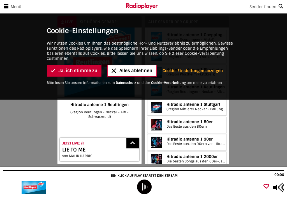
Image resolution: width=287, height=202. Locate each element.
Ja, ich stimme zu (74, 71)
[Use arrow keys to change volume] (278, 187)
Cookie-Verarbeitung (168, 83)
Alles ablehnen (132, 71)
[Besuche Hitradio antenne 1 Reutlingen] (34, 187)
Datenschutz (126, 83)
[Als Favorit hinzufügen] (266, 187)
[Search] (222, 6)
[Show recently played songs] (132, 143)
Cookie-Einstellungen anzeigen (193, 70)
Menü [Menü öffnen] (11, 7)
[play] (144, 187)
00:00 (279, 175)
